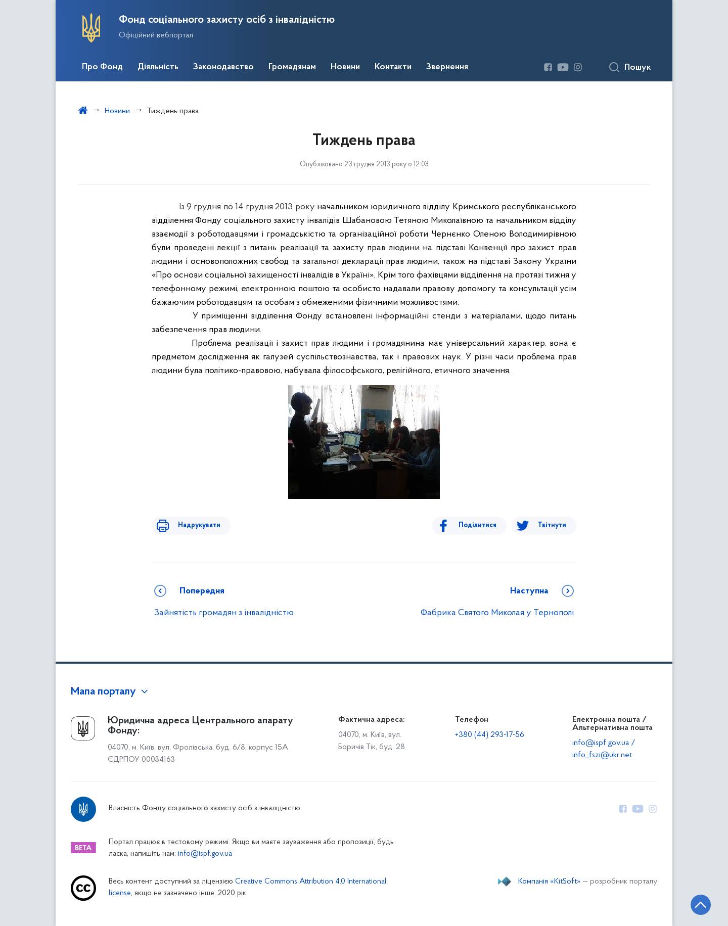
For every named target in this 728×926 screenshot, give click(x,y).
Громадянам (292, 67)
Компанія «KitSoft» (549, 881)
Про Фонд (102, 67)
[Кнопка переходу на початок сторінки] (690, 903)
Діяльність (158, 67)
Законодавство (223, 67)
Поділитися (484, 525)
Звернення (447, 67)
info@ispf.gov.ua (205, 854)
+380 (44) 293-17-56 (489, 735)
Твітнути (552, 525)
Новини (345, 67)
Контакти (393, 67)
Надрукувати (193, 525)
